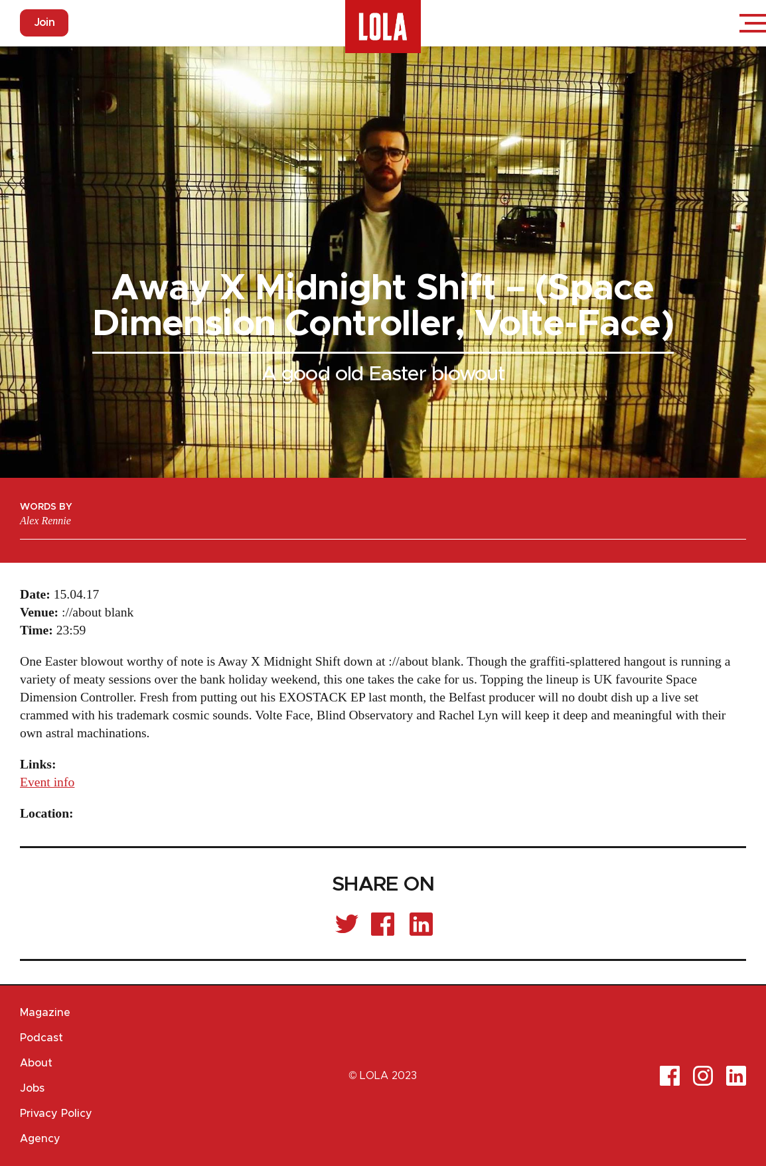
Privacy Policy (56, 1113)
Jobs (32, 1088)
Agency (40, 1138)
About (36, 1063)
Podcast (41, 1038)
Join (44, 22)
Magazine (45, 1012)
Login (713, 23)
